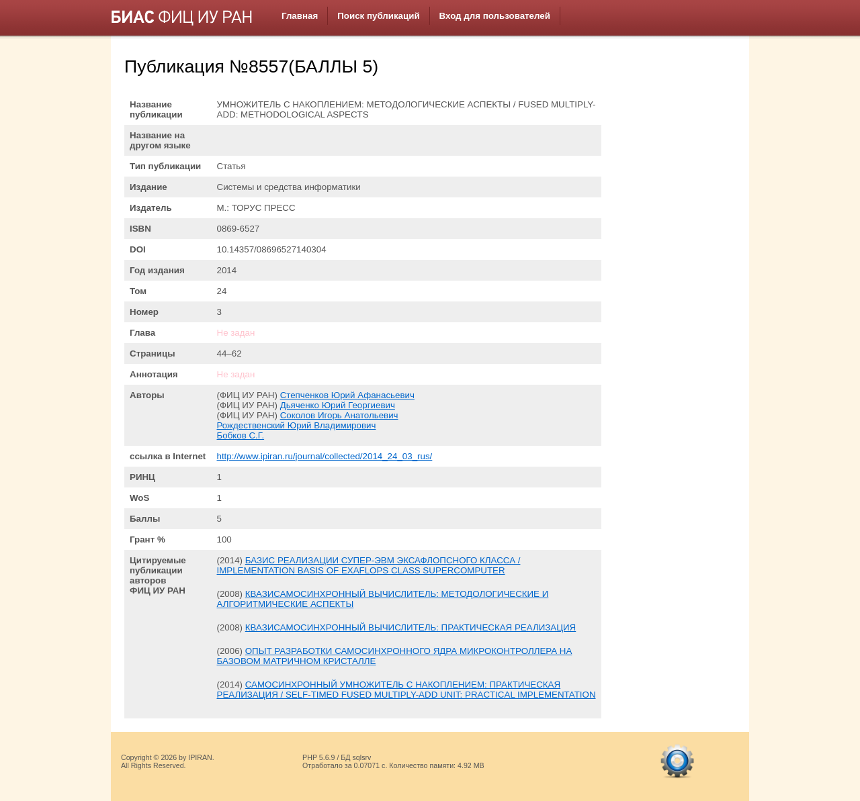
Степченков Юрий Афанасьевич (347, 395)
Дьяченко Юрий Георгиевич (337, 405)
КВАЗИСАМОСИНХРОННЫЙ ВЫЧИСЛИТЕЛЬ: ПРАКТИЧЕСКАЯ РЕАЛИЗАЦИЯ (410, 627)
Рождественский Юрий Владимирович (296, 425)
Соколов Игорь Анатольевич (339, 415)
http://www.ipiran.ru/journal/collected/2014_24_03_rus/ (325, 456)
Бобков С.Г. (241, 435)
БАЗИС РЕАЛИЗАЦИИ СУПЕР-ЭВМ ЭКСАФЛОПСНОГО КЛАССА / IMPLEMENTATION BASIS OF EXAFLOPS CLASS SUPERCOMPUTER (369, 565)
